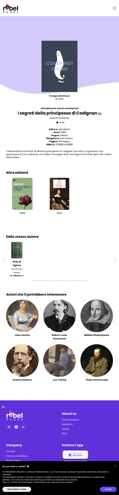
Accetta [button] (108, 489)
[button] (114, 466)
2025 (22, 213)
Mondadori (64, 129)
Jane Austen (22, 335)
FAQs (64, 433)
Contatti (10, 451)
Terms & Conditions (17, 456)
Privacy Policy (13, 460)
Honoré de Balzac (59, 118)
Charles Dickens (22, 379)
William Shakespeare (96, 335)
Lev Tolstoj (59, 379)
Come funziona (70, 419)
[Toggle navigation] (114, 8)
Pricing (65, 429)
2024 (59, 213)
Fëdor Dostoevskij (97, 379)
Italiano (64, 135)
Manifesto (67, 424)
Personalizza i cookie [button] (16, 489)
